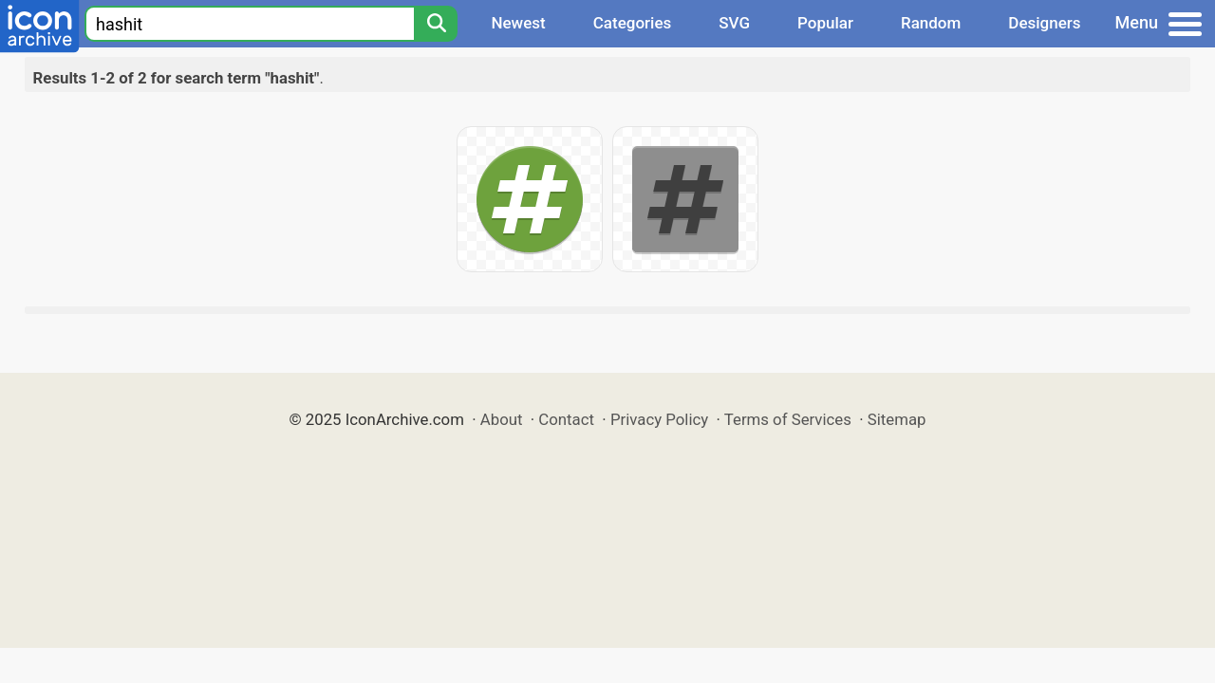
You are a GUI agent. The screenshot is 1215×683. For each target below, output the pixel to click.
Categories (632, 22)
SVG (734, 22)
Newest (518, 22)
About (501, 419)
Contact (566, 419)
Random (931, 22)
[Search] (436, 24)
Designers (1044, 22)
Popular (825, 22)
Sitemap (897, 419)
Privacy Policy (659, 419)
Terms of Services (787, 419)
